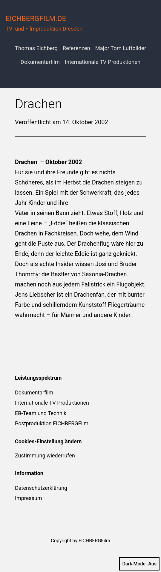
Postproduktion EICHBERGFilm (51, 423)
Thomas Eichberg (36, 48)
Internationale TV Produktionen (102, 62)
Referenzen (76, 48)
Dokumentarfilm (40, 62)
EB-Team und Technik (40, 413)
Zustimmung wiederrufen (45, 455)
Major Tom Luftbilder (120, 48)
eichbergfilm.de (36, 18)
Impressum (28, 498)
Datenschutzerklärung (41, 488)
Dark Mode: (139, 564)
